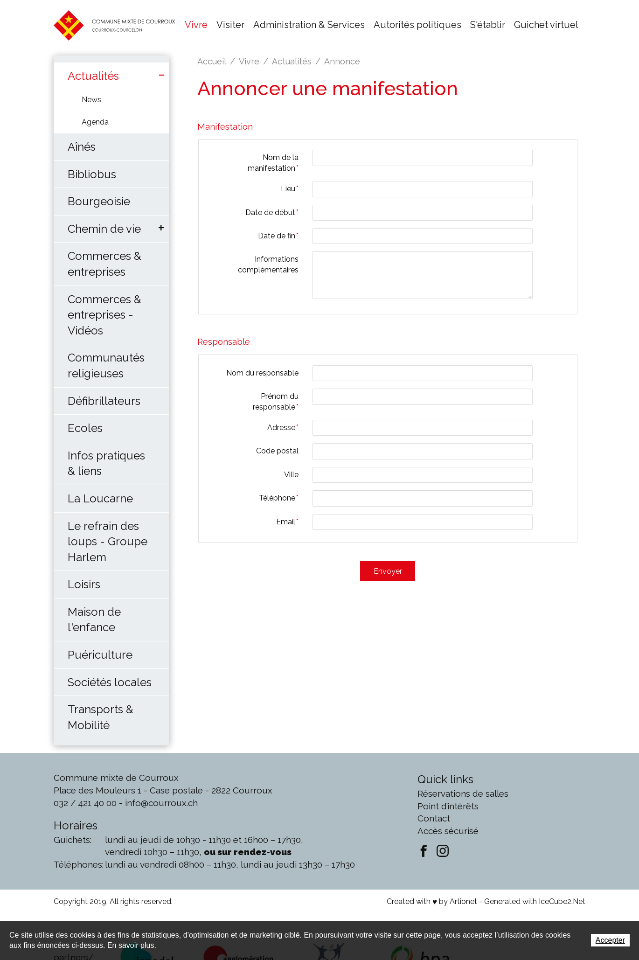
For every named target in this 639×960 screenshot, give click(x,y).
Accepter (610, 940)
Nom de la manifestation (273, 162)
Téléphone (279, 498)
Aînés (82, 146)
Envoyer (388, 570)
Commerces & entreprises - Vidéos (104, 314)
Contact (433, 818)
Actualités (292, 61)
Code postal (277, 450)
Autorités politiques (417, 24)
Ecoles (85, 428)
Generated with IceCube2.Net (534, 901)
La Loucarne (100, 498)
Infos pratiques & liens (106, 463)
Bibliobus (92, 174)
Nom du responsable (262, 373)
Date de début (272, 212)
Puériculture (100, 654)
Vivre (196, 24)
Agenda (95, 122)
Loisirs (84, 584)
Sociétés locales (110, 682)
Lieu (290, 188)
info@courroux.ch (161, 803)
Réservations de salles (462, 793)
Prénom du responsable (276, 401)
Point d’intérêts (448, 806)
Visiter (230, 24)
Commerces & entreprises (104, 263)
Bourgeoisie (99, 201)
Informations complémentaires (268, 264)
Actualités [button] (93, 76)
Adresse (283, 427)
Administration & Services (309, 24)
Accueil (211, 61)
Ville (291, 474)
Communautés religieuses (106, 365)
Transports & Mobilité (100, 717)
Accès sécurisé (448, 831)
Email (287, 521)
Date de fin (278, 235)
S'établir (487, 24)
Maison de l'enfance (94, 619)
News (91, 99)
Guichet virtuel (546, 24)
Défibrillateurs (104, 401)
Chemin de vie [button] (104, 229)
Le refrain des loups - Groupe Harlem (107, 541)
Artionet (463, 901)
